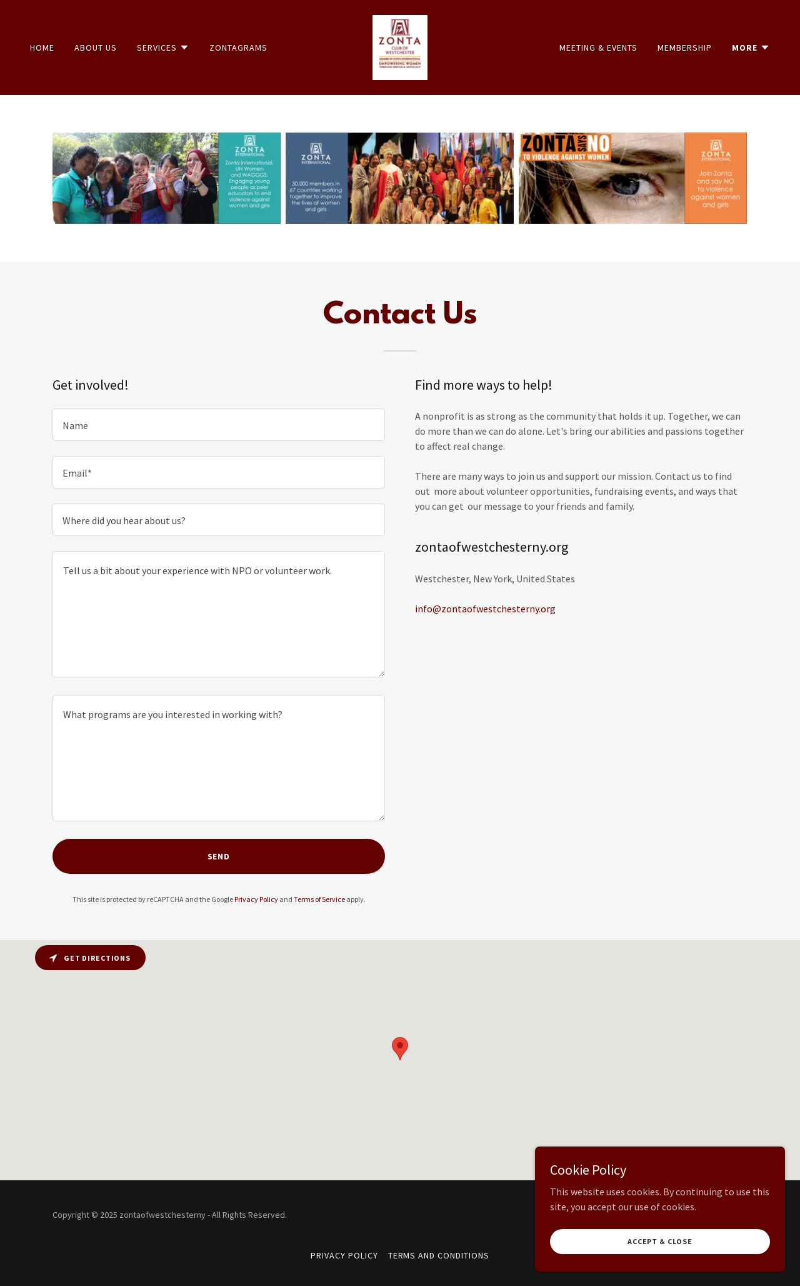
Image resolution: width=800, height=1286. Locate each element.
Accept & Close (660, 1241)
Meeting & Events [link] (598, 47)
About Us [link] (95, 47)
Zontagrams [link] (238, 47)
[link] (400, 46)
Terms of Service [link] (319, 899)
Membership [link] (685, 47)
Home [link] (42, 47)
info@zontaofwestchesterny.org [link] (485, 608)
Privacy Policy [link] (256, 899)
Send (219, 856)
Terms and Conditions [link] (439, 1255)
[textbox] (218, 424)
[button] (163, 47)
